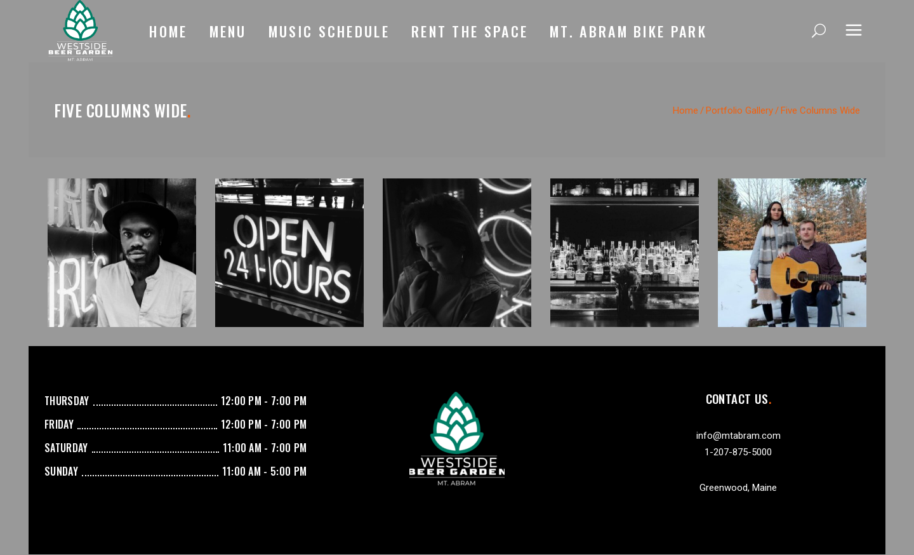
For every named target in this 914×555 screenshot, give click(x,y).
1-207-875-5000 (738, 452)
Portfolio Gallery (739, 110)
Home (685, 110)
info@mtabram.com (738, 435)
